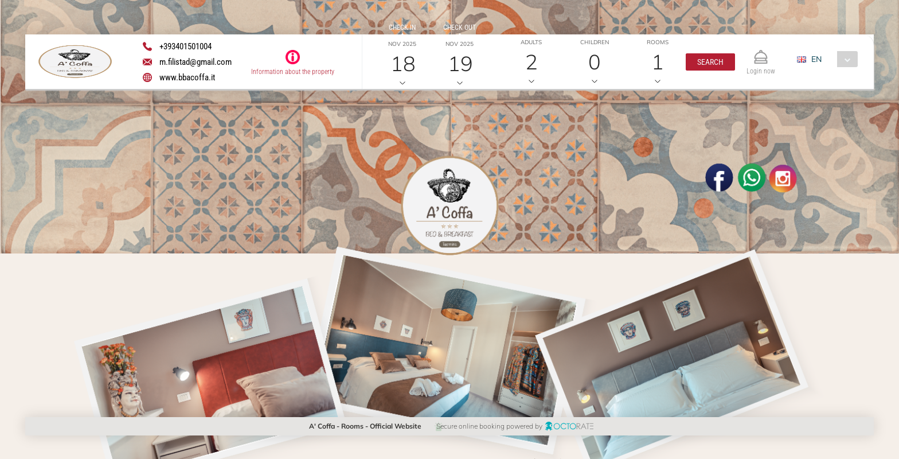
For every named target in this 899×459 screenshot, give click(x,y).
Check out (459, 27)
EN (816, 59)
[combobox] (831, 59)
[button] (709, 62)
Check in (402, 27)
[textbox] (110, 180)
